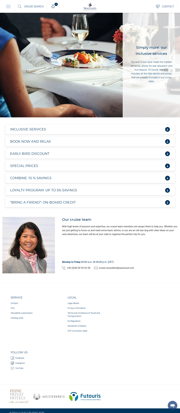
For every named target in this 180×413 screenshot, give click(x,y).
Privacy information (77, 308)
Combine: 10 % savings (90, 178)
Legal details (73, 303)
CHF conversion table (77, 331)
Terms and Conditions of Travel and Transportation (84, 314)
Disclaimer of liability (77, 326)
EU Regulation (74, 321)
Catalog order (17, 318)
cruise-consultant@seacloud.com (114, 268)
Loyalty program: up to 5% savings (90, 190)
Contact (14, 303)
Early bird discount (90, 153)
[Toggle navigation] (8, 6)
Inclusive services (90, 129)
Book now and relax (90, 141)
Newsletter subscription (22, 313)
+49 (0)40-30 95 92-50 (76, 268)
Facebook (17, 358)
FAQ (12, 308)
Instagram (18, 363)
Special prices (90, 166)
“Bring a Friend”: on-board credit (90, 202)
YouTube (17, 368)
